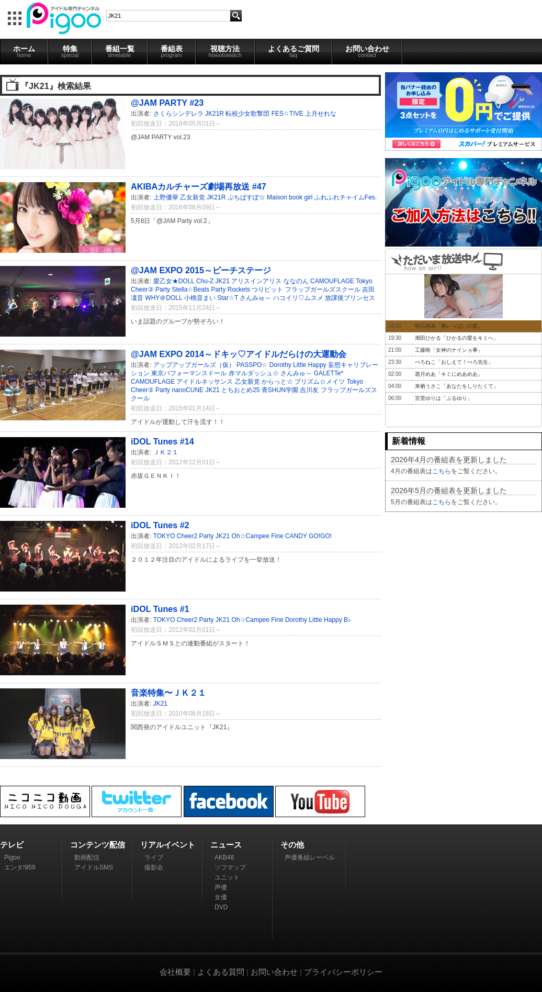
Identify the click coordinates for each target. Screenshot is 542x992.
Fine (277, 536)
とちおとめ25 (240, 390)
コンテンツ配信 (97, 844)
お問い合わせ (367, 51)
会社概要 (175, 971)
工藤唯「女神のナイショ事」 (449, 350)
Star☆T (227, 298)
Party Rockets (230, 289)
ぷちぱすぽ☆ (246, 197)
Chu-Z (204, 281)
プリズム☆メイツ (320, 381)
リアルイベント (167, 844)
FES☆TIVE (287, 113)
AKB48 (224, 857)
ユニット (227, 877)
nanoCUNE (188, 390)
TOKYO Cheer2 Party (183, 536)
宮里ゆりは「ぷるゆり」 (443, 398)
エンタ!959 (19, 867)
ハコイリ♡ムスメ (298, 298)
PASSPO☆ (251, 365)
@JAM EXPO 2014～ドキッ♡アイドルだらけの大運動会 (238, 354)
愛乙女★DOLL (174, 281)
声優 (220, 887)
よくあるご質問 (293, 51)
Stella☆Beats (190, 289)
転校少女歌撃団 (247, 113)
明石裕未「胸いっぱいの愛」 (449, 326)
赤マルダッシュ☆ (254, 373)
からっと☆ (277, 381)
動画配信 (86, 857)
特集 (70, 51)
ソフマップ (230, 867)
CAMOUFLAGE (332, 281)
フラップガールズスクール (322, 289)
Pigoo (12, 857)
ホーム (24, 51)
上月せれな (320, 113)
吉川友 (309, 390)
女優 (220, 897)
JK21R (214, 113)
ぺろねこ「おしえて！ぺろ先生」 (454, 362)
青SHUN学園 (280, 390)
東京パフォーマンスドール (189, 373)
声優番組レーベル (310, 857)
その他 (292, 844)
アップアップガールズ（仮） (194, 365)
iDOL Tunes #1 (160, 609)
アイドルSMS (93, 867)
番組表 (172, 51)
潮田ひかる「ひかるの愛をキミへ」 (457, 338)
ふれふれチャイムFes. (345, 197)
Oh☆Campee (250, 536)
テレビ (12, 844)
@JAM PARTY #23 (167, 102)
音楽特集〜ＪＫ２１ (168, 692)
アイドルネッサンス (204, 381)
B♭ (347, 619)
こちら (441, 471)
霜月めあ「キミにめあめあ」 (449, 374)
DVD (221, 907)
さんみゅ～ (255, 298)
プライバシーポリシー (343, 971)
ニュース (226, 844)
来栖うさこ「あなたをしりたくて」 (457, 386)
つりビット (267, 289)
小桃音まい (200, 298)
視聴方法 (225, 51)
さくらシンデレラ (178, 113)
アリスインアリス (256, 281)
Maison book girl (289, 197)
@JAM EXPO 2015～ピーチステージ (201, 270)
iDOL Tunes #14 (162, 441)
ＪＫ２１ (165, 452)
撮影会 (153, 867)
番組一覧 (119, 51)
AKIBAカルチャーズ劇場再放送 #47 (198, 186)
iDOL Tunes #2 (160, 525)
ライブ (153, 857)
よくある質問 (220, 971)
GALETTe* (328, 373)
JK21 (223, 281)
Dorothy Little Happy (297, 365)
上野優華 (165, 197)
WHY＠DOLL (163, 298)
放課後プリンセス (350, 298)
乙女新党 (192, 197)
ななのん (296, 281)
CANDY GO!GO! (308, 536)
